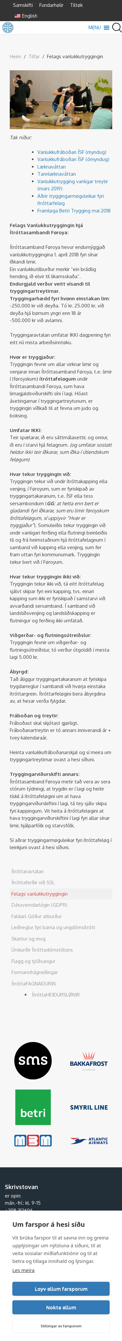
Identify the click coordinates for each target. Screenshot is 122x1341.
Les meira (23, 1270)
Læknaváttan (51, 167)
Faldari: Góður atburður (36, 916)
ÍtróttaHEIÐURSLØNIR (56, 995)
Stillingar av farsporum (61, 1326)
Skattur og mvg (28, 939)
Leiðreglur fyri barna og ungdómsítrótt (53, 927)
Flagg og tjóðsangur (33, 961)
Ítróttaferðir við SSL (33, 882)
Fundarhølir (51, 5)
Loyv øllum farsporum (61, 1289)
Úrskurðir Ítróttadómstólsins (42, 950)
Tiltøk (76, 5)
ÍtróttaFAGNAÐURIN (33, 984)
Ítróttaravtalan (27, 871)
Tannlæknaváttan (56, 174)
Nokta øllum (61, 1307)
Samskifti (23, 5)
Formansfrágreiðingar (34, 972)
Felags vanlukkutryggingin (39, 894)
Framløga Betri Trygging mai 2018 (74, 211)
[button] (94, 27)
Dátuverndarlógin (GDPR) (39, 905)
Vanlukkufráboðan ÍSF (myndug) (71, 152)
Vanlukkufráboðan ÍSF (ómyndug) (73, 159)
